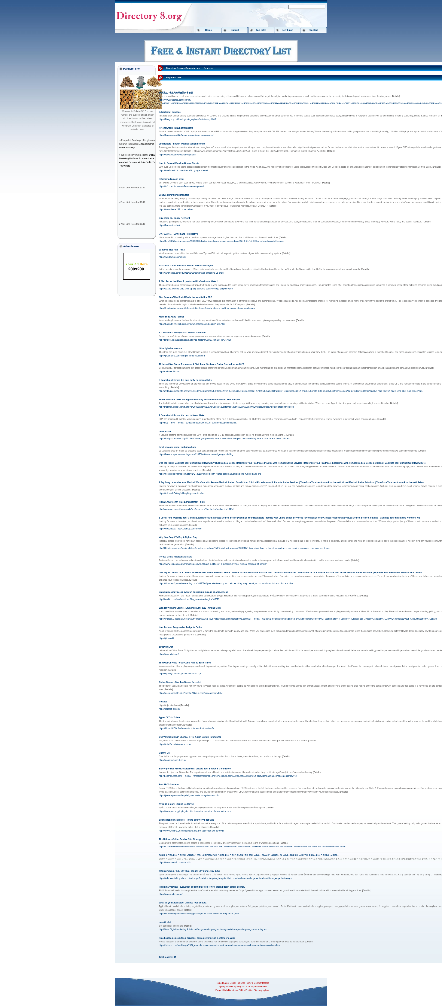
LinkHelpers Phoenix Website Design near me (182, 144)
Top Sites (261, 30)
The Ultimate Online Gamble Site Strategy (180, 839)
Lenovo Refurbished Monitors (174, 195)
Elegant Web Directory (226, 990)
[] (396, 96)
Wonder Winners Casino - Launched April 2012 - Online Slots (190, 608)
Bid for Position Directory (250, 990)
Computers (191, 68)
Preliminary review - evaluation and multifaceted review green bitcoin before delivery (202, 887)
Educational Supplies (170, 112)
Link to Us (251, 983)
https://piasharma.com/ (170, 348)
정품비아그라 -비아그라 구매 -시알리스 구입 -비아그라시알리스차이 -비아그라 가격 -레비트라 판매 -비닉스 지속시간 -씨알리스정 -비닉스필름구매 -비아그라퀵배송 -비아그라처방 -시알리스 (249, 855)
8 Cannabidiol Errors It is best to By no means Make (185, 380)
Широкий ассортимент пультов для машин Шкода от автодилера (193, 592)
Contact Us (263, 983)
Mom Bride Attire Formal (171, 317)
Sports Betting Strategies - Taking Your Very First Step (186, 820)
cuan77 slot (165, 922)
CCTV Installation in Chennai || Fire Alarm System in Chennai (190, 737)
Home (208, 30)
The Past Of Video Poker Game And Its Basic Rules (185, 663)
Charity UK (164, 753)
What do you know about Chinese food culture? (183, 903)
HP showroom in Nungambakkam (176, 128)
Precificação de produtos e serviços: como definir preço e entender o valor (197, 938)
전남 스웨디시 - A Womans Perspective (178, 234)
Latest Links (229, 983)
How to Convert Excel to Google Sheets (179, 163)
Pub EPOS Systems (169, 784)
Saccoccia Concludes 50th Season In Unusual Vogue (186, 265)
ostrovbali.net (166, 647)
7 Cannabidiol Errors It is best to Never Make (181, 415)
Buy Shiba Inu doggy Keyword (174, 218)
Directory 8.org (174, 68)
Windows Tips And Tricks (172, 250)
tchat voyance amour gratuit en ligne (177, 447)
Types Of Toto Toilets (169, 717)
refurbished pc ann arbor (171, 179)
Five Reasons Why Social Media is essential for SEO (185, 297)
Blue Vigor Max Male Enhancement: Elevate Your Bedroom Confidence (195, 769)
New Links (287, 30)
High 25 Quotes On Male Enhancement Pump (182, 502)
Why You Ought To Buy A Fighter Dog (178, 537)
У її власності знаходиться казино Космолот (182, 332)
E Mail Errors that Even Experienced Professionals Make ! (188, 281)
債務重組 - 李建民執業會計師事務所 (176, 92)
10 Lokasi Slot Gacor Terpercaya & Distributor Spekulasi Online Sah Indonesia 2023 (201, 364)
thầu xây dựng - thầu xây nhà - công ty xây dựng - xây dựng (189, 871)
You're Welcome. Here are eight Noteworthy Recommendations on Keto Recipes (199, 399)
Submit (235, 30)
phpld (266, 990)
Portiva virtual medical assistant (175, 557)
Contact (314, 30)
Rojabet (163, 701)
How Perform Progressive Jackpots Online (180, 627)
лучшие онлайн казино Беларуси (176, 804)
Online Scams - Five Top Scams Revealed (180, 682)
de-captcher (165, 431)
